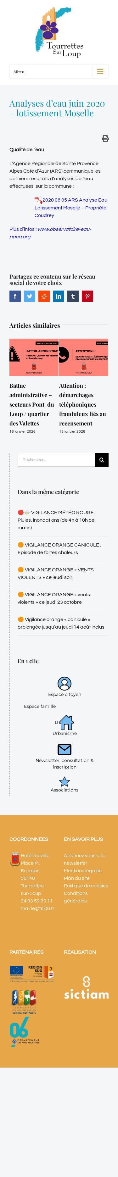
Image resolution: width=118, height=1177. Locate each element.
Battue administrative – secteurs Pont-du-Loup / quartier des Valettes (33, 404)
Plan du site (77, 878)
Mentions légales (83, 870)
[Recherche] (102, 460)
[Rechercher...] (56, 460)
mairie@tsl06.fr (37, 908)
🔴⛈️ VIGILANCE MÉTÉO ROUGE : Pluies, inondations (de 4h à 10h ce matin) (57, 520)
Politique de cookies (86, 885)
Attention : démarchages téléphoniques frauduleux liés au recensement (82, 404)
